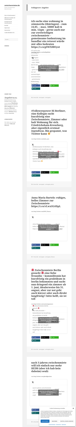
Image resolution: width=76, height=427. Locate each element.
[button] (73, 408)
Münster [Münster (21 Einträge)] (12, 108)
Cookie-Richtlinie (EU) (9, 32)
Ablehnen (54, 421)
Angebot (42, 97)
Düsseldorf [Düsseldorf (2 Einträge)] (6, 101)
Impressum (64, 424)
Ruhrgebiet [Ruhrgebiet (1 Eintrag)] (6, 111)
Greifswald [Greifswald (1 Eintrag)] (9, 103)
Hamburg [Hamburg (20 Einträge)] (14, 103)
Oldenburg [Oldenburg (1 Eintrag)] (14, 109)
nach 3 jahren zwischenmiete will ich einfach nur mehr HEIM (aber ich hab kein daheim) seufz (48, 367)
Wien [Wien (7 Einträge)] (15, 111)
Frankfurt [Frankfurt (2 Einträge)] (14, 101)
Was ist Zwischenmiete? (9, 15)
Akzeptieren (45, 421)
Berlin (52, 184)
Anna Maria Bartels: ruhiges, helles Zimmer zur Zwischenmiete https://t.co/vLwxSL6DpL (48, 202)
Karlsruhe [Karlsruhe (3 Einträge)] (15, 104)
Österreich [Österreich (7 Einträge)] (11, 113)
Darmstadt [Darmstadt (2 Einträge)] (10, 100)
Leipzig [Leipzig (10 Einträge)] (9, 106)
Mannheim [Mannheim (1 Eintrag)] (16, 106)
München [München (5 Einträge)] (6, 108)
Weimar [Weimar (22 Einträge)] (11, 111)
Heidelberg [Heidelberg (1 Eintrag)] (11, 104)
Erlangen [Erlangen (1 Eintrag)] (10, 101)
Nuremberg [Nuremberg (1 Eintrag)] (6, 109)
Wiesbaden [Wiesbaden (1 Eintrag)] (6, 113)
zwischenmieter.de (12, 5)
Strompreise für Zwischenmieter (8, 22)
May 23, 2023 (60, 69)
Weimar (53, 256)
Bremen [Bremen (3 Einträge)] (6, 100)
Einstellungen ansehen (66, 421)
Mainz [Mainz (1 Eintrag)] (12, 106)
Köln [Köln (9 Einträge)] (5, 106)
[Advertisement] (11, 68)
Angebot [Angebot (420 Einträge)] (8, 97)
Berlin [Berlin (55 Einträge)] (15, 98)
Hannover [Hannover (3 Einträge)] (6, 104)
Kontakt (6, 25)
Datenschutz (58, 424)
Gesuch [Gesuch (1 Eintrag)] (5, 103)
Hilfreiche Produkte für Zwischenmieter (9, 18)
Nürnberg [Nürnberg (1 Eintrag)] (10, 109)
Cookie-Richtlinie (52, 424)
